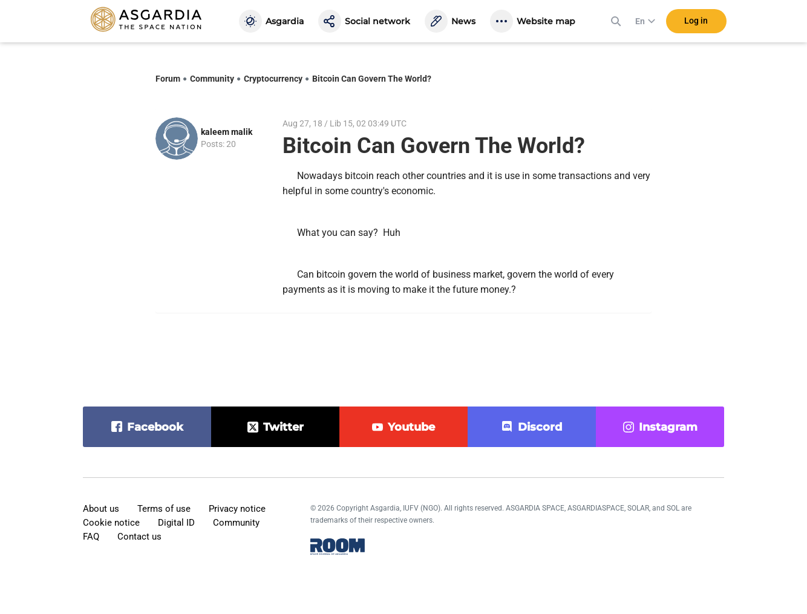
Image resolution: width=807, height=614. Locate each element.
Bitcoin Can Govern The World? (371, 78)
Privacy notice (237, 508)
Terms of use (164, 508)
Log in (696, 23)
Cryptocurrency (273, 78)
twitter (283, 427)
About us (101, 508)
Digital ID (176, 522)
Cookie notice (111, 522)
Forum (167, 78)
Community (212, 78)
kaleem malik (226, 132)
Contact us (139, 536)
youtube (411, 427)
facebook (155, 427)
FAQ (91, 536)
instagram (668, 427)
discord (540, 427)
